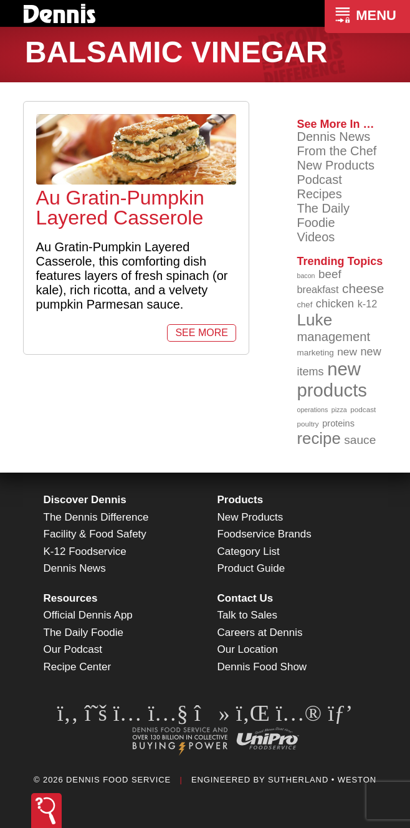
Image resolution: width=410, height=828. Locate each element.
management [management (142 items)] (333, 337)
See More (201, 332)
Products (240, 500)
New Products (335, 165)
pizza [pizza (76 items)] (339, 409)
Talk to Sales (247, 615)
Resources (71, 598)
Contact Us (245, 598)
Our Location (247, 649)
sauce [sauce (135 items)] (360, 439)
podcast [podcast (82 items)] (363, 409)
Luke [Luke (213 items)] (314, 319)
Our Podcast (73, 649)
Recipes (319, 194)
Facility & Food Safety (95, 534)
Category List (248, 551)
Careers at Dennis (260, 632)
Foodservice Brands (264, 534)
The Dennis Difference (96, 517)
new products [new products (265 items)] (332, 379)
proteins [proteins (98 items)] (338, 423)
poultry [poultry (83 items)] (307, 424)
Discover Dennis (85, 500)
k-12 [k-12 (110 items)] (368, 303)
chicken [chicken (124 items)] (335, 303)
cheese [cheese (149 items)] (363, 288)
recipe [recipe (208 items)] (318, 438)
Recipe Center (78, 667)
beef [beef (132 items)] (329, 274)
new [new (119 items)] (347, 351)
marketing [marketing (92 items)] (315, 352)
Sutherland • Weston (322, 779)
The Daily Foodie (323, 215)
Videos (316, 237)
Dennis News (333, 136)
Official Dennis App (88, 615)
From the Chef (336, 151)
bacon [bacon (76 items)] (306, 275)
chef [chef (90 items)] (304, 304)
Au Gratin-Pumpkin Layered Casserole (120, 207)
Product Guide (251, 568)
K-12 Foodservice (85, 551)
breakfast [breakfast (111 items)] (317, 289)
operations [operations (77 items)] (312, 409)
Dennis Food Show (262, 667)
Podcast (319, 179)
